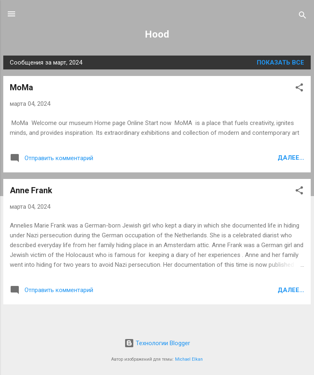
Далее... (291, 157)
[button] (299, 89)
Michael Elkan (189, 359)
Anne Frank (31, 190)
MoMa (21, 87)
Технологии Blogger (157, 343)
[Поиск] (302, 16)
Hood (157, 34)
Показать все (280, 62)
